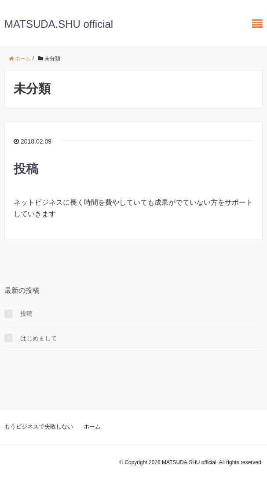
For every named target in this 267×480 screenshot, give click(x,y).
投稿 (26, 169)
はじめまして (38, 338)
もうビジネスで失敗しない (38, 426)
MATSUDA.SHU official (58, 24)
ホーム (92, 426)
